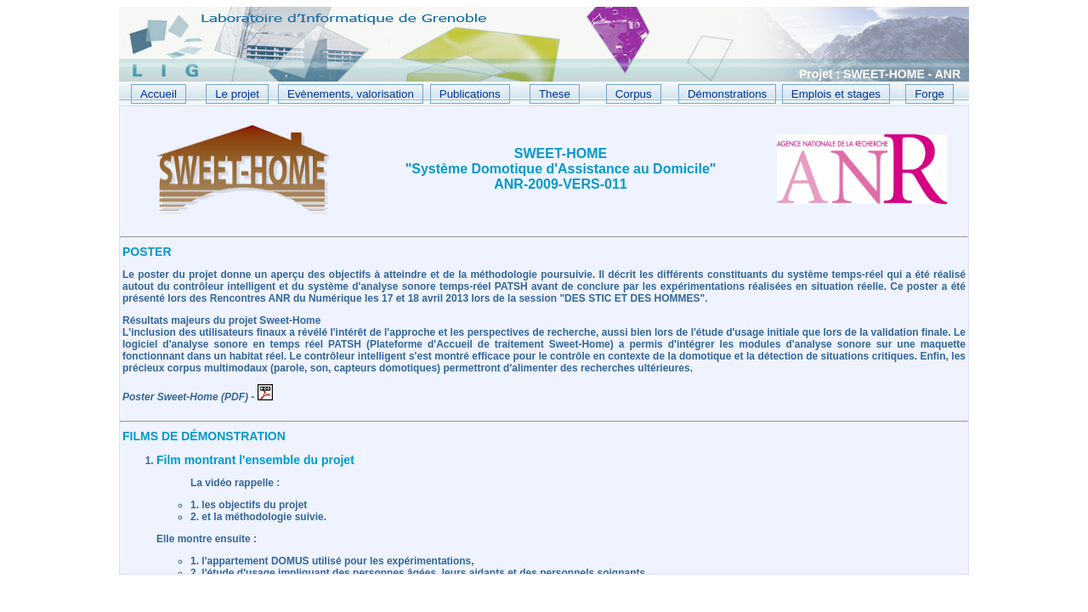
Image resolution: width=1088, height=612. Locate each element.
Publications (470, 94)
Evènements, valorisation (350, 94)
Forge (929, 94)
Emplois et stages (836, 94)
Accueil (158, 94)
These (554, 94)
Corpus (633, 94)
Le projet (237, 94)
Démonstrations (727, 94)
